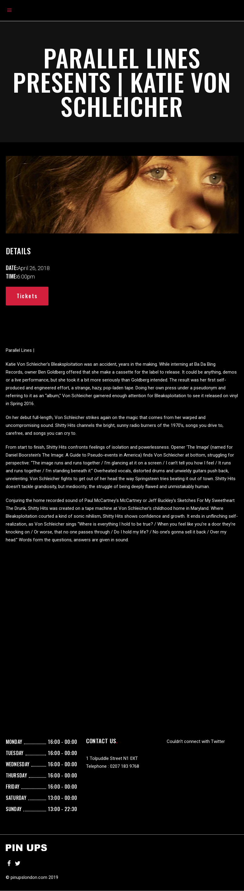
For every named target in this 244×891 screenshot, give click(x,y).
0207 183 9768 (124, 766)
